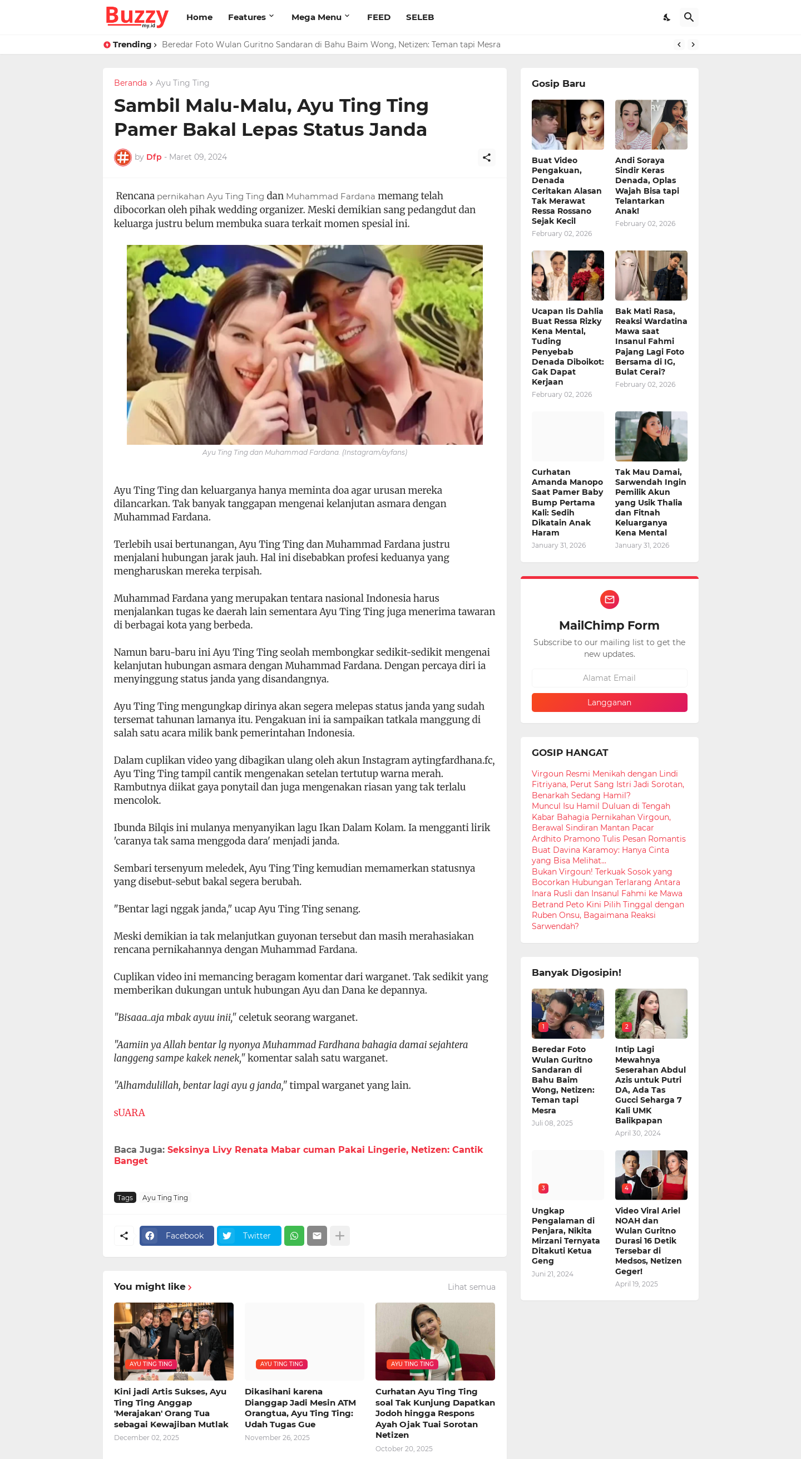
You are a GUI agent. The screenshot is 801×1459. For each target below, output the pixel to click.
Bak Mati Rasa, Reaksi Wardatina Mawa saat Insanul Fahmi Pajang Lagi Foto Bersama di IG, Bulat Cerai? (651, 341)
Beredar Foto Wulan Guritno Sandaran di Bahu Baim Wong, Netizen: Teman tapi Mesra (331, 45)
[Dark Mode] (667, 17)
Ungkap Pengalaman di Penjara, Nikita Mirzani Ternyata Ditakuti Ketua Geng (566, 1236)
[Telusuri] (689, 17)
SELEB (420, 17)
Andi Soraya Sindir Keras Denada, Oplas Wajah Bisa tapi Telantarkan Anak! (647, 185)
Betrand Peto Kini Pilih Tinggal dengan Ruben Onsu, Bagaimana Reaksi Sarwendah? (608, 915)
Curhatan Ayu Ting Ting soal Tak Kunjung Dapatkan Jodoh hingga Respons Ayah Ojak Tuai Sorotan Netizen (435, 1413)
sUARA (129, 1113)
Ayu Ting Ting (183, 83)
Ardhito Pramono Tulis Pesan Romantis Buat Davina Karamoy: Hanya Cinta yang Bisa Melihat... (609, 850)
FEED (378, 17)
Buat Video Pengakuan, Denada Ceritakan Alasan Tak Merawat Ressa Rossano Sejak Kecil (567, 190)
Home (199, 17)
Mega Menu (316, 17)
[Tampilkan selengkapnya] (340, 1236)
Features (247, 17)
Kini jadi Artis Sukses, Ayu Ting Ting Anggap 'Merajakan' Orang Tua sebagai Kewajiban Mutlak (171, 1407)
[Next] (693, 44)
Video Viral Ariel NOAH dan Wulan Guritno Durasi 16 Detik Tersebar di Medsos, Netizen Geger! (648, 1241)
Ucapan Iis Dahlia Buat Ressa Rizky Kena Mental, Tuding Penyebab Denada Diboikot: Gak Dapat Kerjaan (568, 346)
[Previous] (679, 44)
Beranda (130, 83)
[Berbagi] (487, 157)
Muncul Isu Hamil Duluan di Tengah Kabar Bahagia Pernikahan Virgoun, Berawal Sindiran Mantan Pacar (601, 817)
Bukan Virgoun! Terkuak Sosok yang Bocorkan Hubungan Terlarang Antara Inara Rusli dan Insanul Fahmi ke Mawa (607, 882)
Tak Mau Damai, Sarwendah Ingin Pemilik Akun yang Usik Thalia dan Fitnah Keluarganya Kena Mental (650, 502)
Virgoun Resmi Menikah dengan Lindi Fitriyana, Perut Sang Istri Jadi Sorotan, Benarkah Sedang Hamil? (608, 784)
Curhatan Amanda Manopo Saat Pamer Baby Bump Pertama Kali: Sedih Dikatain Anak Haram (567, 502)
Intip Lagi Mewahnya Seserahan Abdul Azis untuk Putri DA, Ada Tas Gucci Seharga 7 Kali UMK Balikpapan (650, 1084)
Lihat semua (472, 1287)
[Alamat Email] (610, 678)
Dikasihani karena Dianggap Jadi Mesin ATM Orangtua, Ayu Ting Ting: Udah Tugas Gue (300, 1407)
